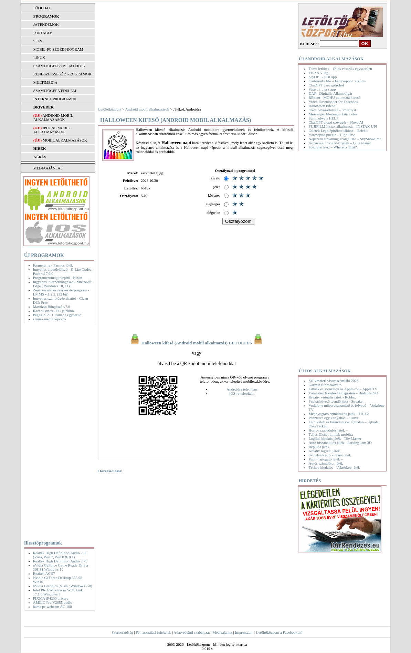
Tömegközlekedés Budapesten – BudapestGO (343, 393)
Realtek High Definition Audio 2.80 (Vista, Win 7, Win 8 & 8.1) (60, 555)
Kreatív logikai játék (324, 451)
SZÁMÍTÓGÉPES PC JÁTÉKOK (59, 66)
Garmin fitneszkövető (325, 385)
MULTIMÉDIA (45, 82)
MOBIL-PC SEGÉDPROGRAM (58, 49)
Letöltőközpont (109, 109)
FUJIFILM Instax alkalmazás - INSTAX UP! (343, 126)
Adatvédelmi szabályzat (191, 632)
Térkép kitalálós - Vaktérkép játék (334, 467)
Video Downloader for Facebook (333, 102)
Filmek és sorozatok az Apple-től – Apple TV (343, 389)
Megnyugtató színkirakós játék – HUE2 (339, 414)
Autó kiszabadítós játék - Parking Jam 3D (340, 442)
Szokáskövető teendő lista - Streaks (335, 401)
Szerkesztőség (122, 632)
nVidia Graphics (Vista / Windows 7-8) (62, 586)
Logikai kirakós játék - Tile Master (335, 438)
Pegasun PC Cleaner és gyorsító (57, 315)
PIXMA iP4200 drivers (50, 598)
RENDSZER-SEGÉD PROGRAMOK (62, 74)
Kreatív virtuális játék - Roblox (332, 397)
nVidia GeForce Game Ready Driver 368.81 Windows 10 (60, 567)
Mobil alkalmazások (65, 140)
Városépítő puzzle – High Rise (332, 135)
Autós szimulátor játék (326, 463)
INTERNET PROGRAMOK (55, 99)
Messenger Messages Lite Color (333, 114)
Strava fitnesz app (322, 89)
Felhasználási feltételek (153, 632)
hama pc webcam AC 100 (52, 606)
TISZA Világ (318, 73)
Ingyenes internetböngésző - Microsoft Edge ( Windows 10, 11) (62, 284)
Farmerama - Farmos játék (53, 265)
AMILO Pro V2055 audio (52, 602)
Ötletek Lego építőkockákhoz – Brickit (338, 130)
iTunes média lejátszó (49, 319)
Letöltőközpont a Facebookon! (279, 632)
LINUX (39, 57)
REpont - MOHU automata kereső (335, 97)
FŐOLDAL (42, 8)
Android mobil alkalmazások (53, 117)
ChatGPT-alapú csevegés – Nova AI (336, 122)
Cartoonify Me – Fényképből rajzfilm (337, 81)
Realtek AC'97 (44, 573)
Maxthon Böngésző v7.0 (51, 306)
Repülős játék (319, 447)
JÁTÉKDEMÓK (46, 24)
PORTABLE (42, 33)
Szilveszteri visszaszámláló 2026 (334, 381)
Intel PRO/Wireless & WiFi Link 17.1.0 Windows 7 (58, 592)
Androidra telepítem (241, 389)
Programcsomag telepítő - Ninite (58, 278)
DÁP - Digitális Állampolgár (330, 93)
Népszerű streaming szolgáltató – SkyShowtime (345, 139)
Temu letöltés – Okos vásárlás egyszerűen (340, 68)
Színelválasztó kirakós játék (330, 455)
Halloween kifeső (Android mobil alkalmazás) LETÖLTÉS (196, 343)
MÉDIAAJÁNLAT (47, 168)
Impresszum (244, 632)
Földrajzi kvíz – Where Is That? (333, 147)
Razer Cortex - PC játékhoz (54, 311)
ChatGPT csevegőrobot (326, 85)
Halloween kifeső (322, 106)
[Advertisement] (57, 430)
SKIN (37, 41)
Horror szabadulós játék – (328, 430)
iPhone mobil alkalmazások (51, 130)
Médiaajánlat (222, 632)
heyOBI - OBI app (323, 77)
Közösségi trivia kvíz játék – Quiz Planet (340, 143)
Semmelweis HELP (323, 118)
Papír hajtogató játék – (326, 459)
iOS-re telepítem (241, 393)
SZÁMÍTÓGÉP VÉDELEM (54, 91)
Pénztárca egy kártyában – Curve (334, 418)
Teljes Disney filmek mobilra (331, 434)
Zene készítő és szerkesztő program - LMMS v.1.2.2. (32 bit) (61, 292)
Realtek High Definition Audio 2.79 (60, 561)
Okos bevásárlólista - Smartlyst (332, 110)
